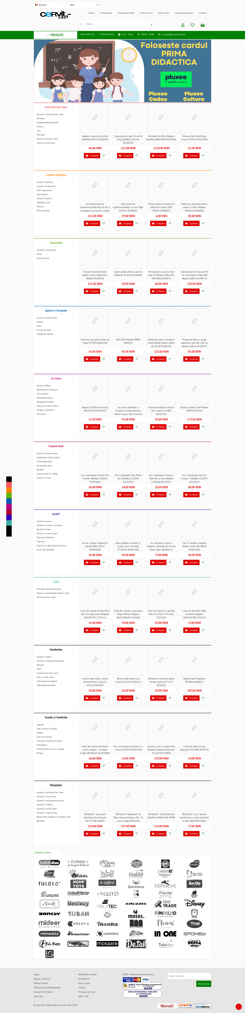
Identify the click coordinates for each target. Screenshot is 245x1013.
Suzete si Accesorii (45, 410)
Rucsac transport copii (47, 138)
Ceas (39, 669)
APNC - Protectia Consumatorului (138, 974)
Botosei (40, 665)
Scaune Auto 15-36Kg (47, 473)
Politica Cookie (41, 983)
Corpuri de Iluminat (46, 186)
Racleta (40, 469)
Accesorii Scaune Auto (47, 453)
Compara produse (184, 12)
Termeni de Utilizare (43, 992)
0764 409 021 (88, 34)
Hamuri (40, 126)
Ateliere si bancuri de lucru (49, 525)
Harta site (38, 996)
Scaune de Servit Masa (47, 405)
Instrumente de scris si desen (51, 749)
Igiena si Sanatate (56, 310)
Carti (56, 582)
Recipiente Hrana (45, 397)
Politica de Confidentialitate (47, 987)
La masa (56, 378)
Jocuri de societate (45, 549)
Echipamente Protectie (47, 122)
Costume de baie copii (47, 673)
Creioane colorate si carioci (50, 740)
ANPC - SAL (83, 996)
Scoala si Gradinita (56, 717)
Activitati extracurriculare (49, 589)
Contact (203, 12)
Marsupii (41, 134)
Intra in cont (146, 12)
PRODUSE (55, 35)
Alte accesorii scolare (47, 728)
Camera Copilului (56, 175)
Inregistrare (106, 12)
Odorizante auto (44, 461)
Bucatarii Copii (44, 529)
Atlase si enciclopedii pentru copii (53, 593)
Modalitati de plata (87, 974)
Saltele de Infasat (45, 334)
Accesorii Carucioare (46, 250)
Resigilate (56, 785)
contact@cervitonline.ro (173, 34)
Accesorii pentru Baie (47, 317)
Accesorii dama (44, 656)
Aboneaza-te (204, 983)
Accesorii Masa (44, 385)
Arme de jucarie (44, 521)
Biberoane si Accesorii (47, 389)
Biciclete (41, 118)
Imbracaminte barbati (47, 681)
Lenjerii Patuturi (44, 198)
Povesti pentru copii (46, 597)
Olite (39, 325)
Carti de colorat (44, 736)
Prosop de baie (44, 330)
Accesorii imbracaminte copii (50, 660)
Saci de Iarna (43, 258)
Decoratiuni (42, 194)
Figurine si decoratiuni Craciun (51, 545)
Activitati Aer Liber (56, 107)
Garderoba (56, 649)
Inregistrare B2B (125, 12)
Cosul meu (163, 12)
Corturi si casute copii (47, 533)
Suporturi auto (44, 477)
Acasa (91, 12)
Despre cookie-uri (42, 978)
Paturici (40, 206)
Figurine (41, 541)
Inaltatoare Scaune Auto (48, 457)
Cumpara (92, 155)
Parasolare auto (44, 465)
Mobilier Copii (43, 202)
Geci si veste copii (45, 677)
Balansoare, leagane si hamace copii (54, 816)
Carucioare (56, 243)
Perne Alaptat (43, 210)
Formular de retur (86, 992)
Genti (39, 254)
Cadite (40, 321)
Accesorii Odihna (45, 182)
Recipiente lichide (45, 401)
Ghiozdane (42, 745)
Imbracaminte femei (46, 685)
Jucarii (56, 514)
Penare (40, 753)
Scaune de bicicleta (46, 142)
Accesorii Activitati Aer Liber (50, 114)
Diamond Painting (45, 537)
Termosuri (41, 414)
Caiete (40, 732)
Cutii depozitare (44, 190)
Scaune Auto (56, 446)
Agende (40, 724)
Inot (39, 130)
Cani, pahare (42, 393)
